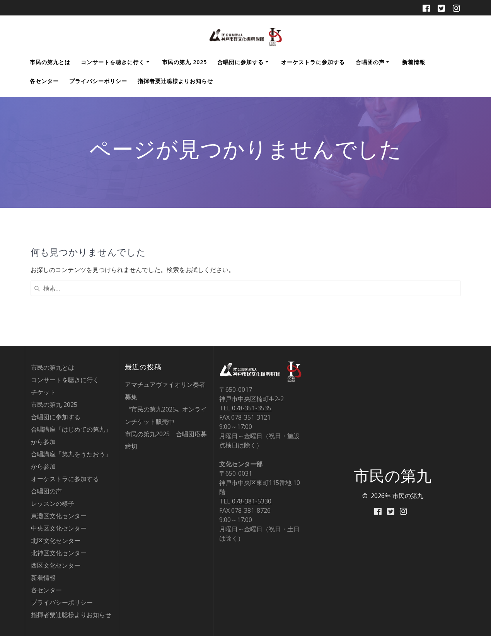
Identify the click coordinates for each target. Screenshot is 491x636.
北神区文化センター (59, 553)
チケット (43, 392)
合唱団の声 (370, 62)
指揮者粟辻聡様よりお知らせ (175, 81)
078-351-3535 (251, 408)
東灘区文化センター (59, 516)
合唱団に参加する (240, 62)
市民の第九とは (50, 62)
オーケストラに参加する (313, 62)
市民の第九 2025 (184, 62)
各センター (44, 81)
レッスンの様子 (52, 503)
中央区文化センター (59, 528)
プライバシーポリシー (98, 81)
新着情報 (413, 62)
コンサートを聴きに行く (113, 62)
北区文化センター (55, 540)
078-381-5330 (251, 501)
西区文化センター (55, 565)
